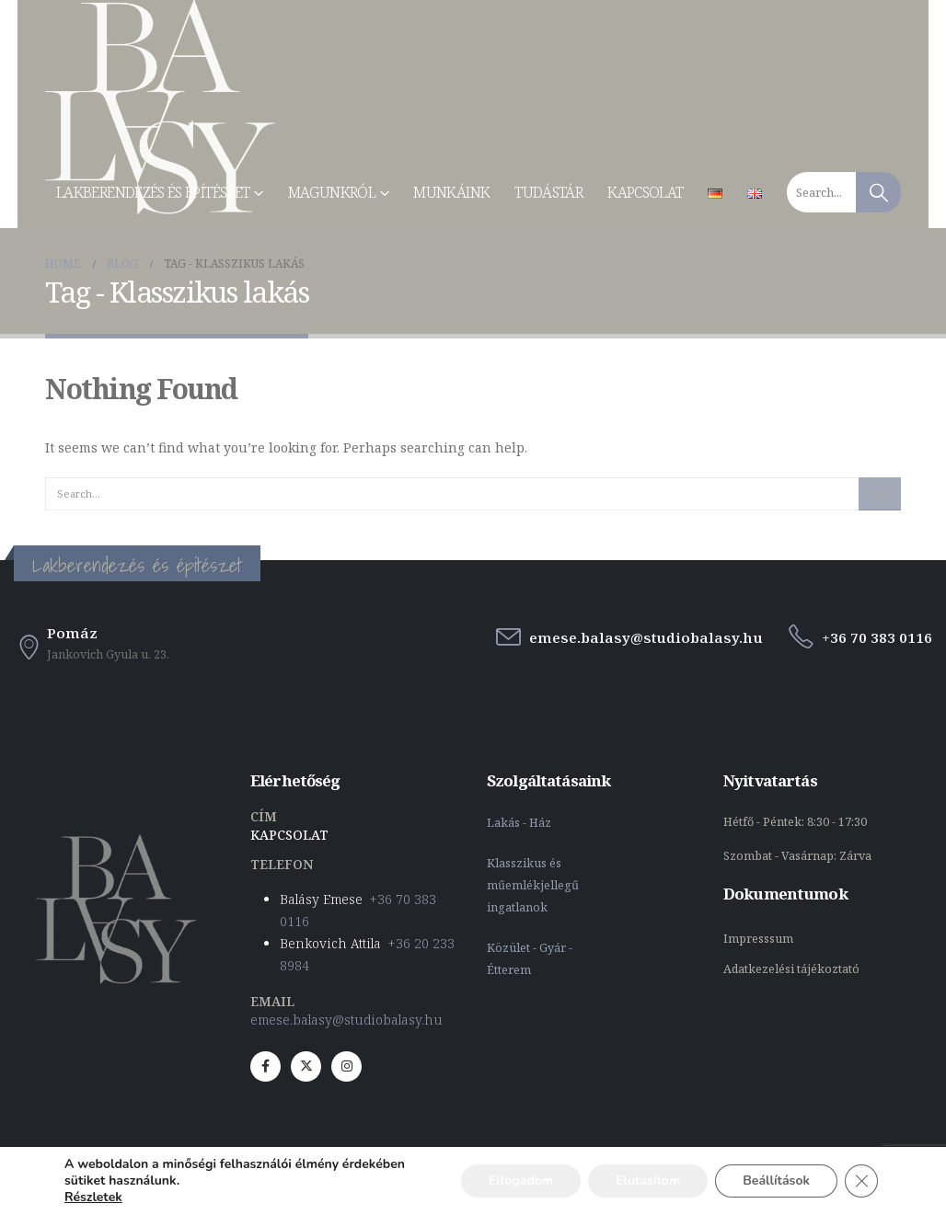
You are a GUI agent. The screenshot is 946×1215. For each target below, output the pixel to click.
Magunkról (331, 192)
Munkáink (451, 192)
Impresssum (759, 938)
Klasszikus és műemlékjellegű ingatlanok (533, 885)
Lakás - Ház (520, 823)
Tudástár (548, 192)
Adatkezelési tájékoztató (791, 969)
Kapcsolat (645, 192)
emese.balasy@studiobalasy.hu (346, 1019)
